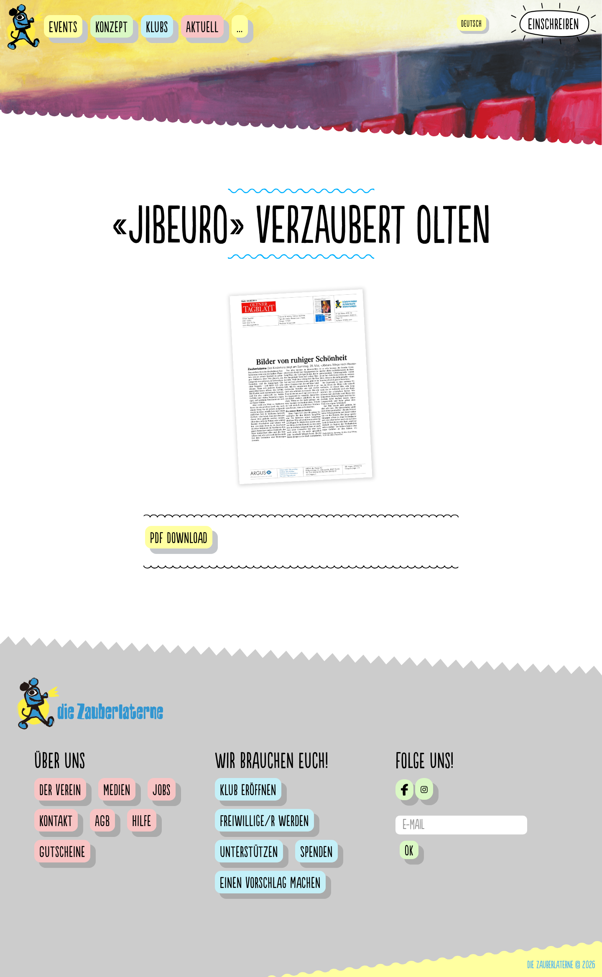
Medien (116, 790)
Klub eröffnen (248, 790)
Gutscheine (62, 852)
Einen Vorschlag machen (270, 883)
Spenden (316, 852)
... (240, 27)
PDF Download (178, 538)
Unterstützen (249, 852)
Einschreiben (553, 24)
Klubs (157, 27)
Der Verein (60, 790)
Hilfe (141, 821)
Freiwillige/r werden (264, 821)
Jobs (162, 790)
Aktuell (202, 27)
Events (63, 27)
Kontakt (56, 821)
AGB (102, 821)
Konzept (111, 27)
